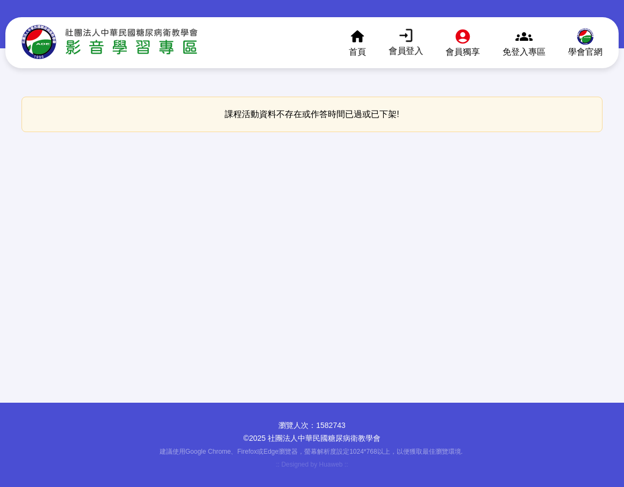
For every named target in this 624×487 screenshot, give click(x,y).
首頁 (357, 51)
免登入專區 (524, 51)
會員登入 (406, 50)
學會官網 (585, 51)
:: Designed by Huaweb (310, 464)
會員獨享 (463, 51)
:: (346, 464)
